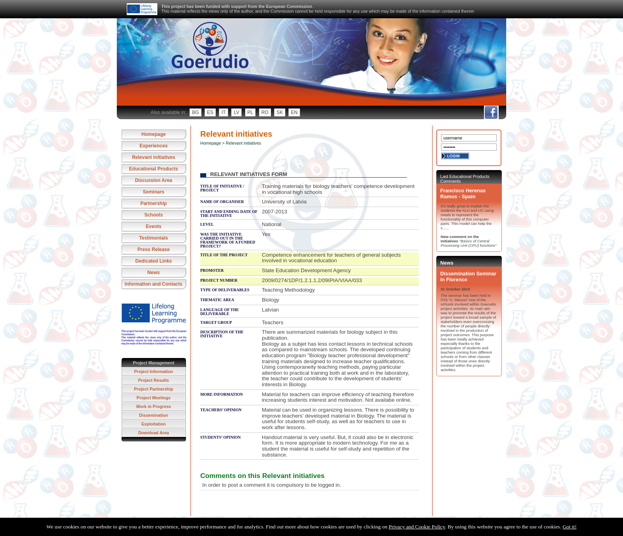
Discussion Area (153, 180)
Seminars (153, 192)
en (294, 112)
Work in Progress (153, 406)
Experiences (153, 146)
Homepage (153, 134)
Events (153, 226)
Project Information (153, 371)
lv (236, 112)
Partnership (153, 203)
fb (491, 112)
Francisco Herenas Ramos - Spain (463, 193)
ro (265, 112)
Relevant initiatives (153, 157)
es (210, 112)
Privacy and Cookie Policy (417, 527)
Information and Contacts (153, 284)
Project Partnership (153, 389)
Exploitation (153, 424)
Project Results (153, 380)
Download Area (153, 432)
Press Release (153, 249)
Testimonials (153, 238)
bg (195, 112)
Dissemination (153, 415)
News (153, 272)
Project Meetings (153, 397)
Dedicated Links (153, 261)
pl (250, 112)
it (223, 112)
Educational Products (153, 169)
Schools (153, 215)
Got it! (570, 527)
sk (280, 112)
